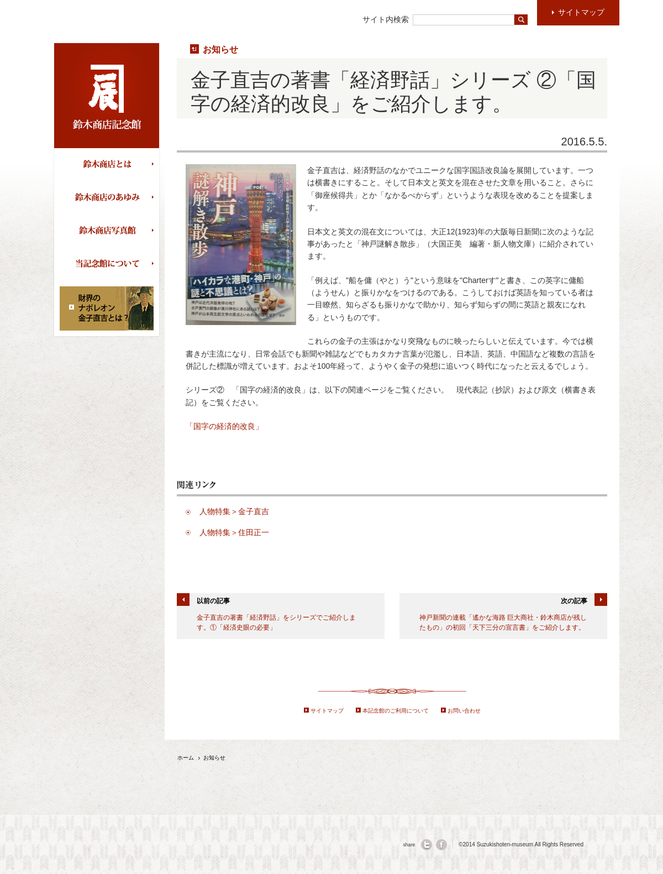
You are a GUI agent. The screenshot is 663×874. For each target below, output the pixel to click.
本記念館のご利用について (395, 711)
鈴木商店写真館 (109, 231)
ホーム (185, 758)
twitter (426, 844)
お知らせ (220, 49)
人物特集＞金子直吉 (234, 511)
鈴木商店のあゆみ (109, 197)
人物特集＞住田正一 (234, 532)
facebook (441, 844)
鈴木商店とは (109, 164)
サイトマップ (327, 711)
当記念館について (109, 264)
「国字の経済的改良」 (224, 426)
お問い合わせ (464, 711)
